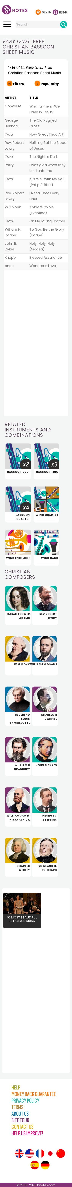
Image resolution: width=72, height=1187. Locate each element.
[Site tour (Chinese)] (60, 1153)
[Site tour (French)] (40, 1153)
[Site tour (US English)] (29, 1153)
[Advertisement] (23, 994)
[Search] (63, 24)
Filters (18, 84)
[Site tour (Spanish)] (35, 1165)
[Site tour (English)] (19, 1153)
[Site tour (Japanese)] (50, 1153)
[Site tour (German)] (45, 1165)
